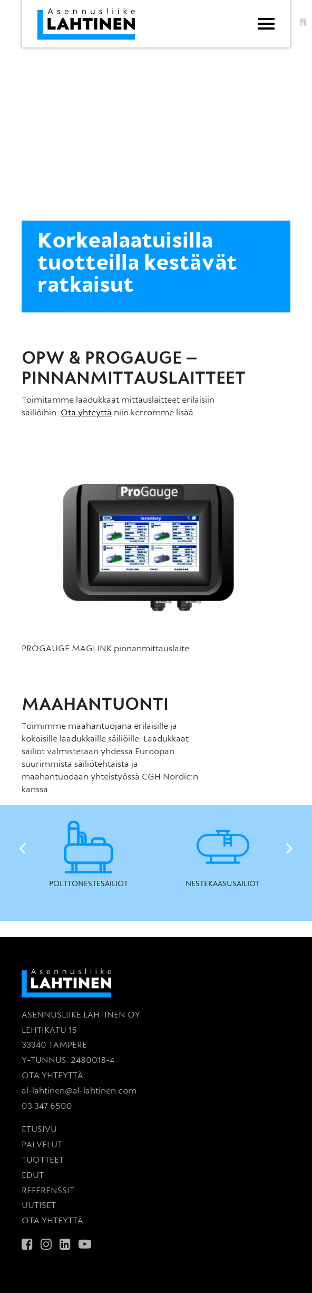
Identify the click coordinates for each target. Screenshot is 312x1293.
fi (302, 23)
